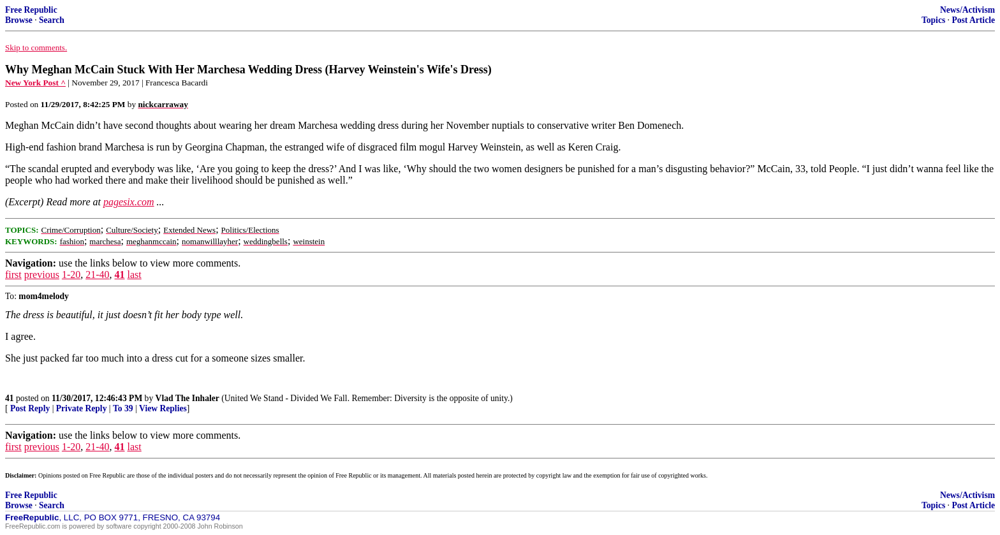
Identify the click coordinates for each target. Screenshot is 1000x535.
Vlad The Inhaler (187, 398)
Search (51, 20)
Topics (933, 20)
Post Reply (30, 408)
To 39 (123, 408)
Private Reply (81, 408)
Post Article (973, 20)
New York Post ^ (35, 82)
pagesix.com (128, 201)
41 (120, 274)
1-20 (71, 274)
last (135, 274)
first (13, 274)
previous (41, 274)
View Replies (163, 408)
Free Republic (31, 10)
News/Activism (967, 10)
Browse (19, 20)
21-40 (97, 274)
